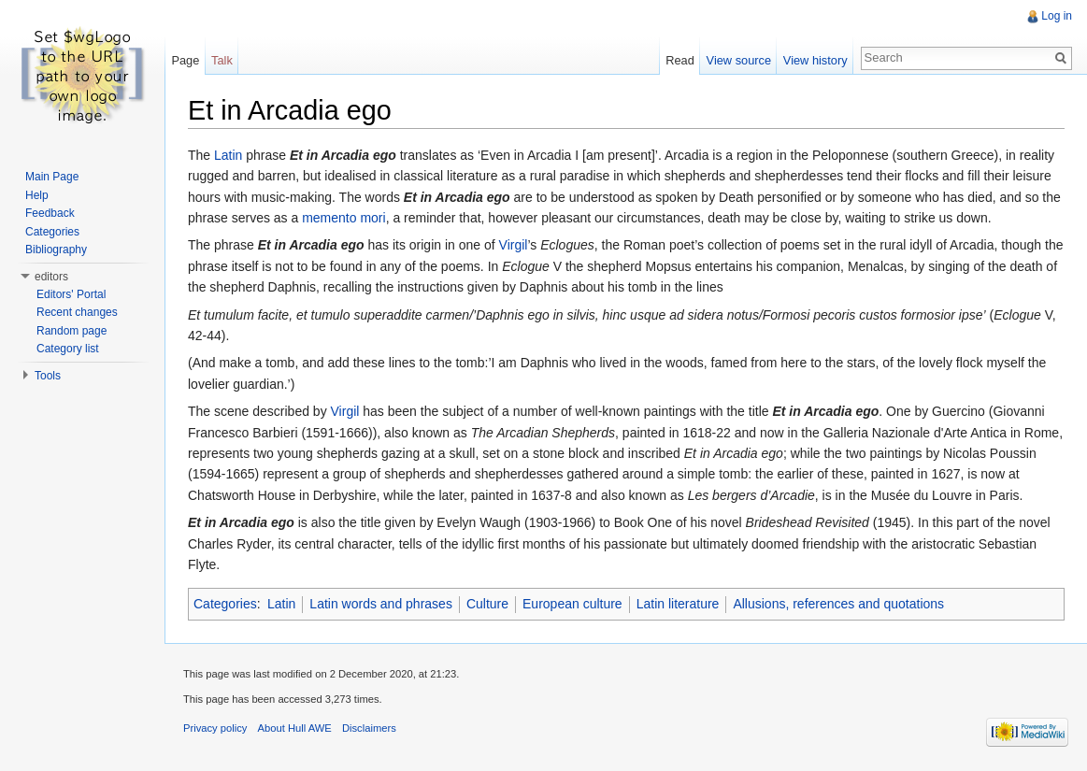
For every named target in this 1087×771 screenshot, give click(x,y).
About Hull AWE (295, 728)
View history (815, 60)
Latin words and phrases (380, 603)
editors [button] (51, 276)
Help (37, 195)
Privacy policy (215, 728)
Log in (1056, 15)
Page (185, 60)
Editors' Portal (71, 294)
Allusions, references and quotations (838, 603)
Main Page (52, 176)
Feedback (50, 213)
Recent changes (77, 312)
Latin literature (678, 603)
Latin (228, 155)
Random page (71, 330)
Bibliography (56, 249)
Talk (222, 60)
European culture (572, 603)
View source (739, 60)
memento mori (343, 217)
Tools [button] (48, 375)
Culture (487, 603)
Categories (225, 603)
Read (679, 60)
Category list (67, 348)
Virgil (513, 244)
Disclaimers (369, 728)
